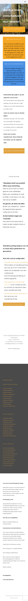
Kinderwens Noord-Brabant (9, 406)
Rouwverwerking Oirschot (8, 461)
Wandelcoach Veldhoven (8, 430)
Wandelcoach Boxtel (7, 433)
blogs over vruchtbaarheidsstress (14, 548)
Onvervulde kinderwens (8, 579)
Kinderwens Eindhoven (8, 390)
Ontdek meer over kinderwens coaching (12, 544)
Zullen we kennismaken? (14, 151)
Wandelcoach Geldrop (8, 426)
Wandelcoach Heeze (7, 428)
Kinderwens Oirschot (7, 402)
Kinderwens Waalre (7, 392)
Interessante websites (7, 380)
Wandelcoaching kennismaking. (16, 262)
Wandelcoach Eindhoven (8, 420)
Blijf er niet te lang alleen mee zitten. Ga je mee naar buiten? (13, 29)
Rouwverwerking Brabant (8, 448)
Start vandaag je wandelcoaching (10, 552)
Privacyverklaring (14, 348)
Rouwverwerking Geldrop (8, 455)
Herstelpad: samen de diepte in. (16, 293)
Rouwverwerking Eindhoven (9, 450)
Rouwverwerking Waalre (8, 451)
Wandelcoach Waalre (7, 422)
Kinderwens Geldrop (7, 396)
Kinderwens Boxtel (7, 404)
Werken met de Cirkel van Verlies (10, 384)
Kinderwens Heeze (7, 398)
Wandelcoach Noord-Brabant (9, 435)
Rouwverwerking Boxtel (8, 463)
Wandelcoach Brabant (8, 418)
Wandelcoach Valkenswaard (9, 424)
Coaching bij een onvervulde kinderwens (12, 528)
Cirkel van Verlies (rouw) (8, 414)
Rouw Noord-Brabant (7, 465)
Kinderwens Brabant (7, 388)
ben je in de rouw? (14, 39)
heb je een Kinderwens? (14, 64)
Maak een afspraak (7, 567)
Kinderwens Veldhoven (8, 400)
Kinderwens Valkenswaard (9, 394)
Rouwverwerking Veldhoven (9, 459)
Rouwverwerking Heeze (8, 457)
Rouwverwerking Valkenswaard (10, 453)
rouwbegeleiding (13, 517)
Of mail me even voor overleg (13, 304)
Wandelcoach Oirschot (8, 432)
